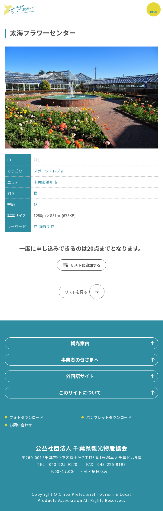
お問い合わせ (20, 425)
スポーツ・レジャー (50, 171)
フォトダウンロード (26, 417)
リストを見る (76, 292)
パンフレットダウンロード (108, 417)
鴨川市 (51, 182)
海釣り (44, 226)
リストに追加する (85, 265)
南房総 (39, 182)
